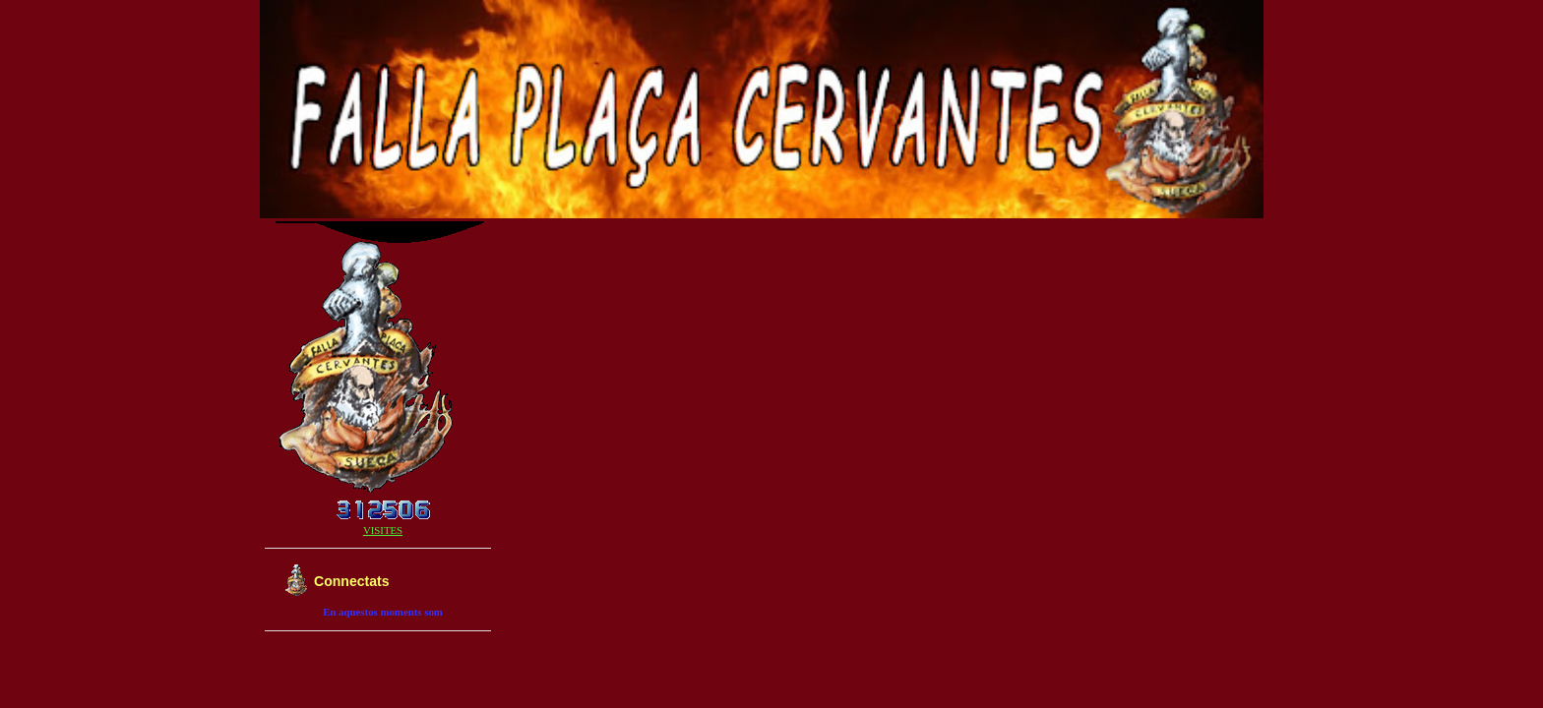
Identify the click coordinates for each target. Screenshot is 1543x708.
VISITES (382, 530)
